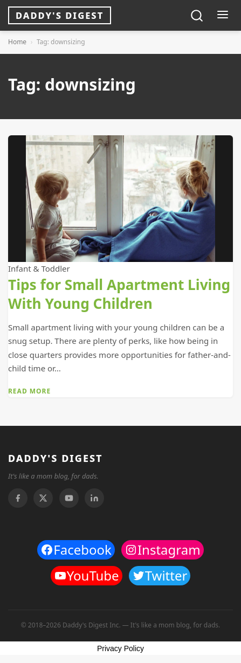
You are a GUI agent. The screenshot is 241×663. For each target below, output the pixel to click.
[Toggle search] (197, 15)
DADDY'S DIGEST (55, 458)
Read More (29, 391)
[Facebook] (17, 498)
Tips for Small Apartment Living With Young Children (119, 294)
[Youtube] (69, 498)
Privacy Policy (120, 648)
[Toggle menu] (222, 15)
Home (17, 41)
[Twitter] (43, 498)
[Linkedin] (94, 498)
